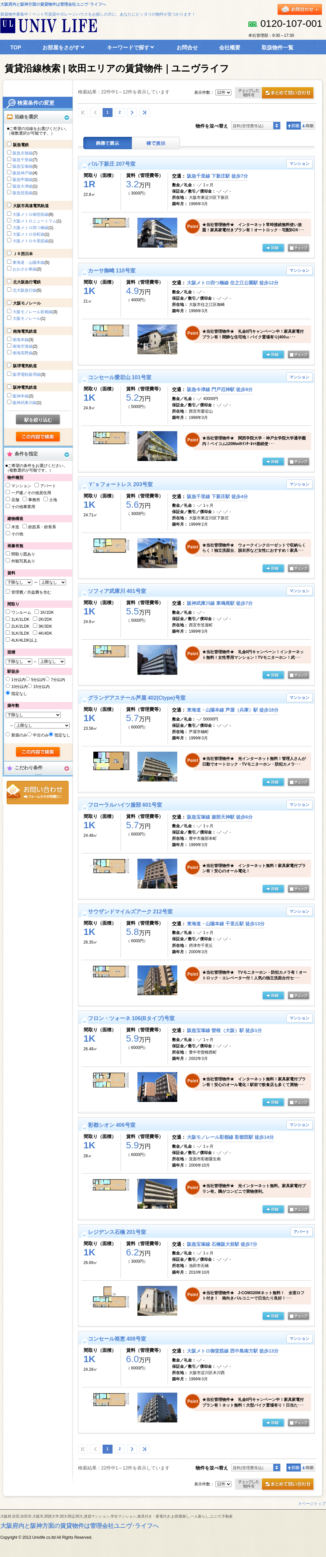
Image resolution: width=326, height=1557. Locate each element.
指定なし (19, 693)
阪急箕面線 (23, 193)
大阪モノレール (27, 303)
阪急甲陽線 (23, 179)
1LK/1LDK (20, 619)
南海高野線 (23, 353)
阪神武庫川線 (25, 402)
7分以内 (58, 679)
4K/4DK (45, 633)
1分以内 (18, 679)
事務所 (34, 499)
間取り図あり (23, 554)
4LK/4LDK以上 (24, 640)
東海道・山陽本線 (28, 262)
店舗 (15, 499)
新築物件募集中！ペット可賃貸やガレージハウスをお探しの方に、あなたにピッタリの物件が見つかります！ (98, 14)
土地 (53, 499)
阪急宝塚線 (23, 166)
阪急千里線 (23, 159)
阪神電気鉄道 (25, 387)
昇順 (293, 126)
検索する (38, 437)
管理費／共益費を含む (31, 592)
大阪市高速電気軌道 (31, 205)
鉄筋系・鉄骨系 (42, 527)
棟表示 (156, 143)
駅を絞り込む (38, 420)
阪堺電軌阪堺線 (27, 374)
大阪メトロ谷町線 (28, 234)
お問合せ (38, 792)
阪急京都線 (23, 153)
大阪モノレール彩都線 (32, 312)
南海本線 (21, 339)
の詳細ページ (273, 248)
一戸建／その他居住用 (31, 492)
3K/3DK (45, 626)
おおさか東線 (25, 269)
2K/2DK (45, 619)
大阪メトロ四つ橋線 (30, 227)
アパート (48, 486)
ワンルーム (21, 612)
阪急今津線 (23, 186)
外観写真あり (23, 561)
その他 (17, 534)
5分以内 (38, 679)
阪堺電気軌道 (25, 366)
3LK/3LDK (20, 633)
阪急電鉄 (21, 145)
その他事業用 (23, 506)
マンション (21, 486)
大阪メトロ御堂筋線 (30, 214)
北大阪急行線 (25, 290)
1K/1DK (47, 612)
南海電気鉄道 (25, 331)
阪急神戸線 (23, 173)
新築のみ (19, 735)
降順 (308, 126)
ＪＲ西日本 (23, 254)
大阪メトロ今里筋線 (30, 241)
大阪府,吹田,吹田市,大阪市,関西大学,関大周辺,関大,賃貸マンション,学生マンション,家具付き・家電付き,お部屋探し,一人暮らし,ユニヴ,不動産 (116, 1516)
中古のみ (41, 735)
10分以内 (19, 686)
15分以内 (41, 686)
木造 (15, 527)
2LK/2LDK (20, 626)
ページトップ (314, 1503)
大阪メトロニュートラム (34, 221)
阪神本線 (21, 396)
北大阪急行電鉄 (27, 282)
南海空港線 (23, 346)
